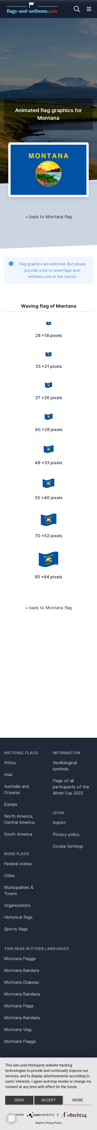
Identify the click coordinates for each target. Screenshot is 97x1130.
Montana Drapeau (21, 982)
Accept (48, 1100)
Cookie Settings (68, 846)
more (77, 1100)
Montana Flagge (20, 958)
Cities (9, 875)
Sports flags (16, 929)
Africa (10, 762)
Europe (10, 804)
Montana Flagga (20, 1041)
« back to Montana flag (49, 216)
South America (18, 834)
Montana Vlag (17, 1029)
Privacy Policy (54, 1123)
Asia (8, 774)
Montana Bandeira (22, 1017)
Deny (19, 1100)
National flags (21, 753)
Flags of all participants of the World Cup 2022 (71, 787)
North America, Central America (19, 819)
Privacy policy (66, 834)
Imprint (59, 822)
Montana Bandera (21, 970)
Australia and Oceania (16, 789)
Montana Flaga (18, 1005)
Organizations (17, 905)
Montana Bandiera (22, 994)
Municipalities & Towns (18, 890)
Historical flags (18, 917)
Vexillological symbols (65, 765)
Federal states (18, 863)
